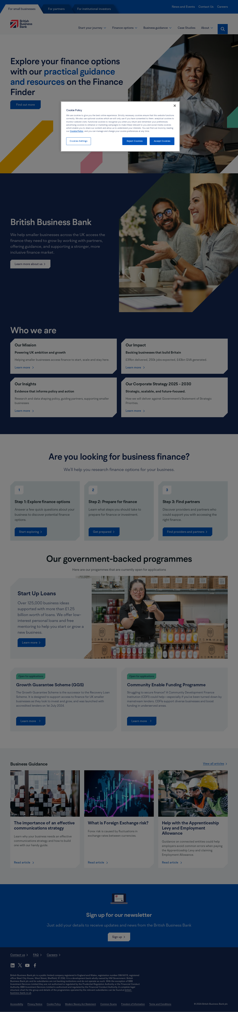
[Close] (175, 106)
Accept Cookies (162, 141)
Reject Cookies (134, 141)
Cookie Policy (76, 131)
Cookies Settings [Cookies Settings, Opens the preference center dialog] (78, 141)
